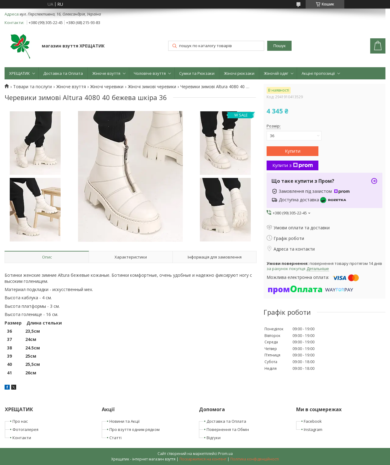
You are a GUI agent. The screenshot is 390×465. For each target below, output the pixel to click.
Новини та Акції (124, 421)
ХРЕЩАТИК (19, 73)
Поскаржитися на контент (202, 459)
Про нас (20, 421)
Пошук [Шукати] (279, 45)
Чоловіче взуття (150, 73)
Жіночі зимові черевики (152, 86)
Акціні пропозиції (318, 73)
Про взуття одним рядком (134, 429)
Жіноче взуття (106, 73)
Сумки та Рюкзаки (196, 73)
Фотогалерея (25, 429)
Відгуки (214, 437)
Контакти (21, 437)
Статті (115, 437)
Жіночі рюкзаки (239, 73)
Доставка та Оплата (63, 73)
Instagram (313, 429)
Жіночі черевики (106, 86)
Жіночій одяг (276, 73)
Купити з (292, 165)
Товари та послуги (32, 86)
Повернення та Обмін (228, 429)
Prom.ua (225, 453)
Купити (292, 151)
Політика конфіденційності (254, 459)
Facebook (313, 421)
